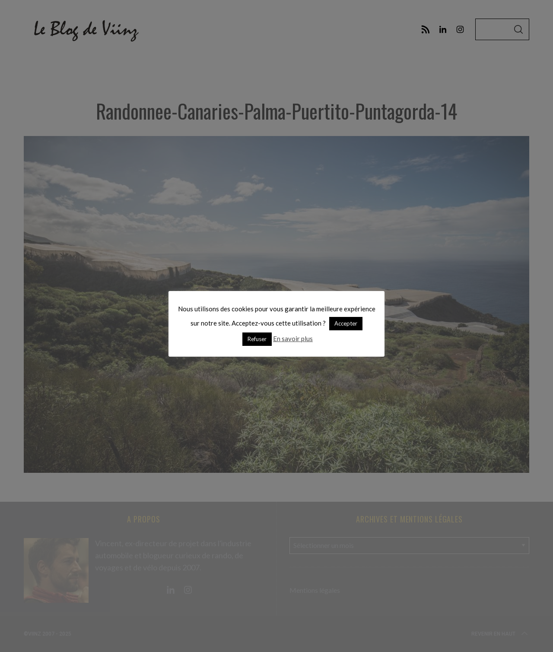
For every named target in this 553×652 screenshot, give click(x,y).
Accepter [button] (345, 323)
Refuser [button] (257, 338)
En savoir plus (293, 338)
